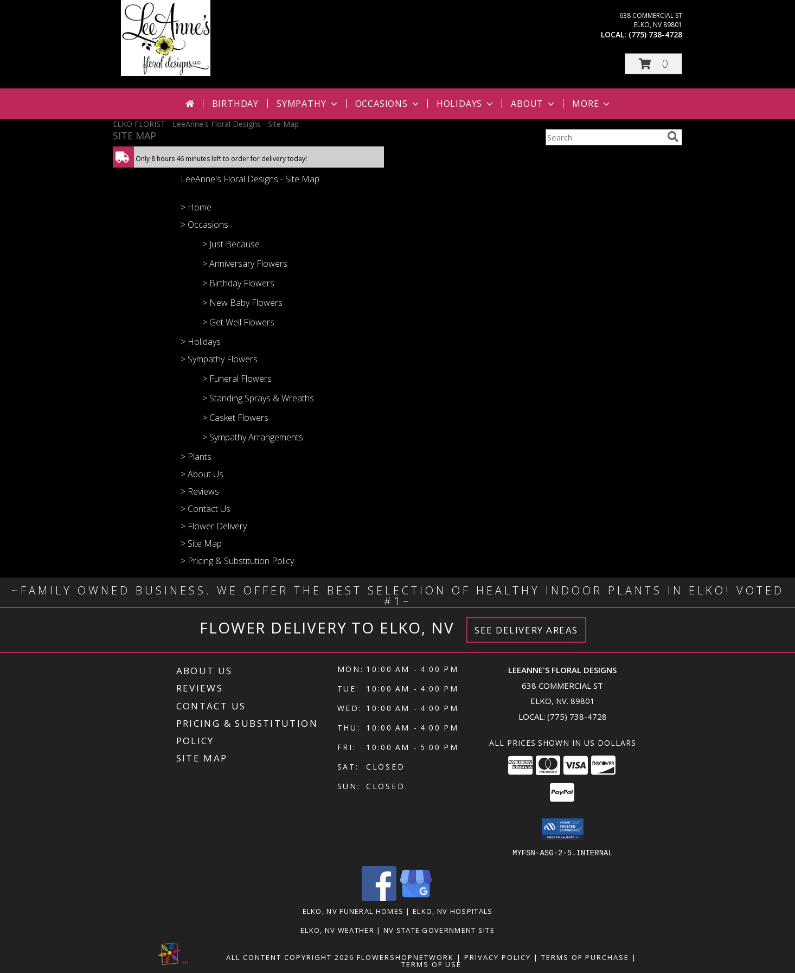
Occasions (388, 104)
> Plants (196, 457)
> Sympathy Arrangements (252, 437)
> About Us (202, 474)
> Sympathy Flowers (219, 359)
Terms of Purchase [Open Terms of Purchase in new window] (585, 957)
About (533, 104)
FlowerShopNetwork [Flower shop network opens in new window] (405, 957)
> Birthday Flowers (238, 283)
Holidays (466, 104)
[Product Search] (604, 137)
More (592, 104)
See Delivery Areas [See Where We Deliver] (526, 630)
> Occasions (204, 225)
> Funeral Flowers (237, 379)
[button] (653, 63)
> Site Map (201, 543)
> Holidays (201, 342)
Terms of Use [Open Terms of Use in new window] (431, 964)
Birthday (235, 104)
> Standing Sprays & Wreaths (258, 398)
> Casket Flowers (235, 418)
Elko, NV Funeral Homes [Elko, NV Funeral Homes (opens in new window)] (353, 911)
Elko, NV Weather (337, 929)
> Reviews (200, 491)
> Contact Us (205, 509)
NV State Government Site (439, 929)
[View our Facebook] (379, 897)
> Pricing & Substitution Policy (237, 561)
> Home (196, 207)
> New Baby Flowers (242, 303)
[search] (673, 137)
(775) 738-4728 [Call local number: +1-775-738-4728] (655, 34)
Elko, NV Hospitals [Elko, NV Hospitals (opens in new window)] (452, 911)
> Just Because (231, 244)
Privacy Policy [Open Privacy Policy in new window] (497, 957)
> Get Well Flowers (238, 322)
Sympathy (308, 104)
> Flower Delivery (214, 526)
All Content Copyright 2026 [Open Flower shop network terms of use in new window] (290, 957)
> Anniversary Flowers (244, 264)
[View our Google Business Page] (416, 897)
